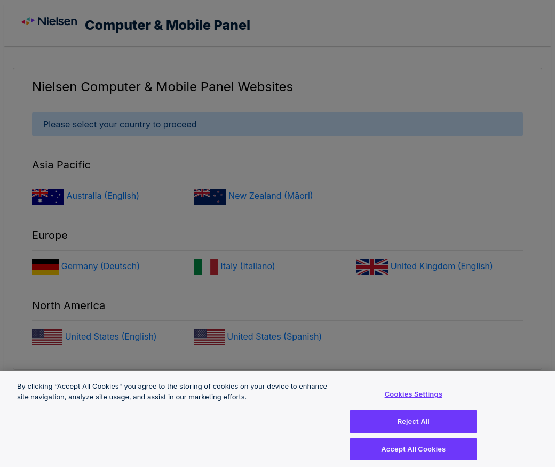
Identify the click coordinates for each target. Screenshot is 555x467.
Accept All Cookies (413, 451)
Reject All (414, 424)
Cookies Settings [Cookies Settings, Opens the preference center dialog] (413, 397)
